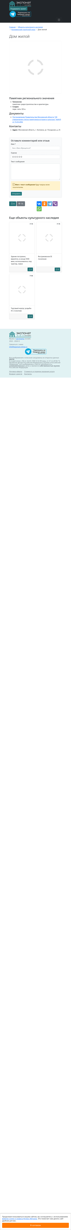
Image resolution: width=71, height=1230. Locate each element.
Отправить (16, 194)
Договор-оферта (15, 371)
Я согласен (35, 1225)
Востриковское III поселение (45, 257)
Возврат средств (15, 374)
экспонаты (20, 339)
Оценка (14, 153)
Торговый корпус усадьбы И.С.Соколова (21, 309)
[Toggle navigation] (59, 20)
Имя (13, 144)
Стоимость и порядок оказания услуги (39, 371)
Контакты (28, 374)
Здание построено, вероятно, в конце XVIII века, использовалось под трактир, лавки (21, 260)
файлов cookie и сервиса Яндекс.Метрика (19, 1219)
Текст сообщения (17, 161)
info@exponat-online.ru (18, 347)
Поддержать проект (18, 9)
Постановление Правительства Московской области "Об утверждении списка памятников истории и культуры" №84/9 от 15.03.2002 (36, 119)
